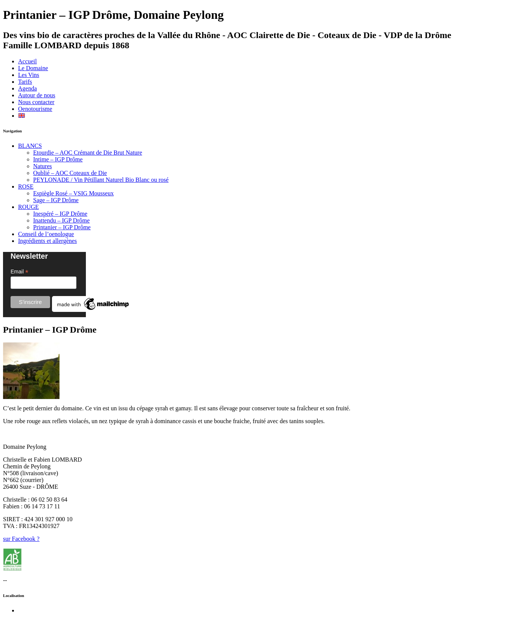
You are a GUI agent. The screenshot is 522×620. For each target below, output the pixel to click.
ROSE (26, 186)
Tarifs (25, 81)
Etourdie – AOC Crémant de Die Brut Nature (87, 152)
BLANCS (30, 146)
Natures (42, 166)
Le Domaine (33, 68)
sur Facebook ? (21, 539)
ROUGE (28, 207)
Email (19, 271)
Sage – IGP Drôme (56, 200)
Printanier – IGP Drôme (62, 227)
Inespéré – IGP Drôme (60, 213)
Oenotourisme (35, 109)
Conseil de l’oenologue (46, 234)
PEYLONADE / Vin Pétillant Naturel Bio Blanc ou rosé (101, 179)
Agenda (27, 88)
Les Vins (28, 75)
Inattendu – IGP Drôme (61, 220)
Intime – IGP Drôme (57, 159)
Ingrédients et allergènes (47, 241)
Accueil (27, 61)
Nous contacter (36, 102)
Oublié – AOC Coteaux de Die (70, 173)
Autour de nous (36, 95)
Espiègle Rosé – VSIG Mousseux (73, 193)
